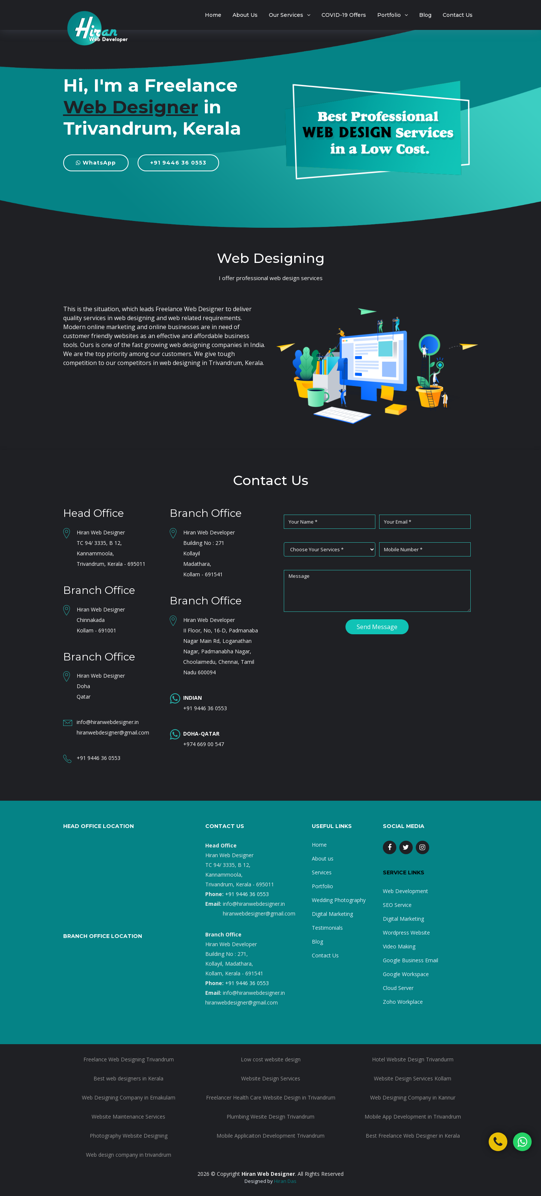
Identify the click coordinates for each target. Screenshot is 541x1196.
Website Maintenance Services (128, 1116)
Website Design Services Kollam (412, 1078)
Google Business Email (410, 960)
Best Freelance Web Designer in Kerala (413, 1135)
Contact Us (458, 15)
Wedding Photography (339, 900)
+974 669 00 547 (203, 744)
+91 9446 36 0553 (178, 162)
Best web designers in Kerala (128, 1078)
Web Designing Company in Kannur (412, 1097)
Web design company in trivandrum (128, 1154)
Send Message (377, 627)
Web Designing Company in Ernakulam (128, 1097)
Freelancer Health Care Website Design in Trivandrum (270, 1097)
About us (322, 858)
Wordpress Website (406, 932)
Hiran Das (285, 1181)
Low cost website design (271, 1059)
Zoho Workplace (403, 1001)
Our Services (286, 15)
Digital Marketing (332, 913)
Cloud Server (398, 987)
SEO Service (397, 904)
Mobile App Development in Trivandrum (413, 1116)
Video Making (399, 946)
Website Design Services (270, 1078)
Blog (425, 15)
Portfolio (389, 15)
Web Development (405, 891)
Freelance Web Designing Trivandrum (128, 1059)
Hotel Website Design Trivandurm (413, 1059)
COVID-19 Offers (344, 15)
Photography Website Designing (128, 1135)
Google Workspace (406, 974)
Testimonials (327, 927)
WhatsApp (96, 162)
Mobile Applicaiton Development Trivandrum (270, 1135)
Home (213, 15)
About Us (245, 15)
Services (322, 872)
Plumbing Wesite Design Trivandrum (270, 1116)
